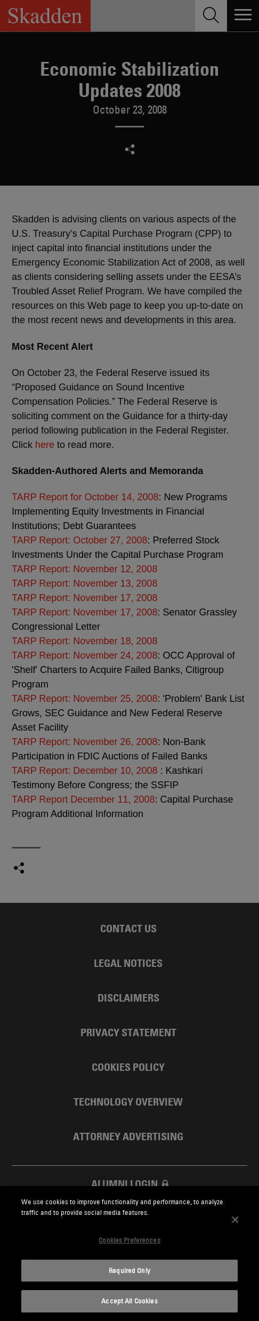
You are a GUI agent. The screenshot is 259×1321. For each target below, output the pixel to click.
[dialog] (129, 1253)
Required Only (129, 1270)
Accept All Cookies (129, 1300)
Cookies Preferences (129, 1240)
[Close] (235, 1219)
